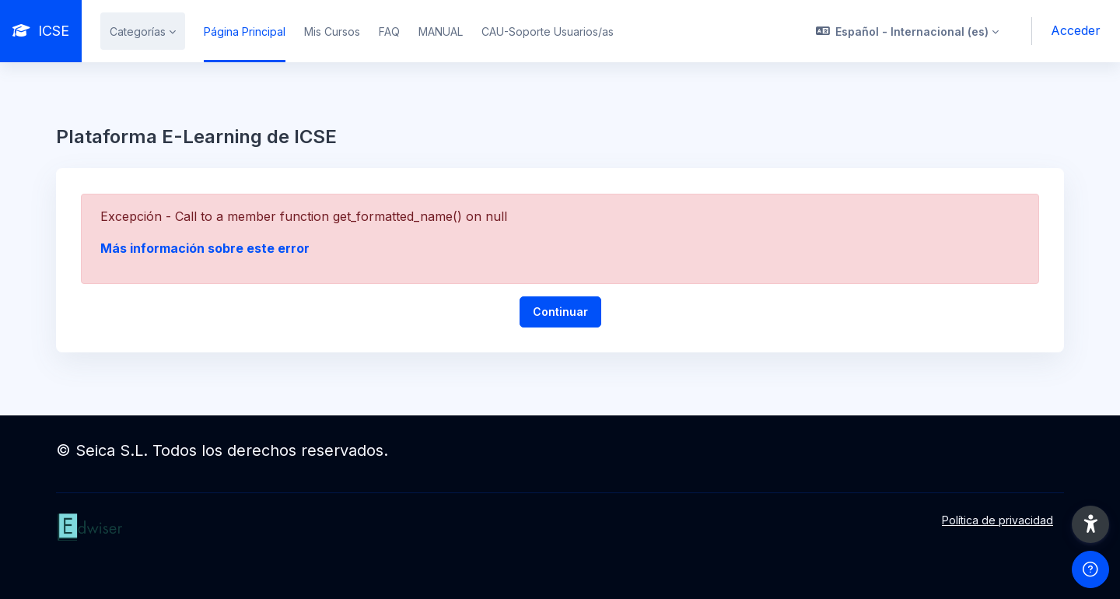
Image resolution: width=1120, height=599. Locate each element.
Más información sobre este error (205, 248)
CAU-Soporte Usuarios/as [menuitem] (547, 31)
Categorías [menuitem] (138, 31)
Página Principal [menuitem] (244, 31)
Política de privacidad (997, 520)
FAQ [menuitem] (389, 31)
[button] (908, 31)
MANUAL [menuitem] (440, 31)
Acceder (1076, 30)
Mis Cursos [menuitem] (332, 31)
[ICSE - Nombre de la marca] (41, 31)
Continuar (560, 311)
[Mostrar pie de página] (1090, 569)
